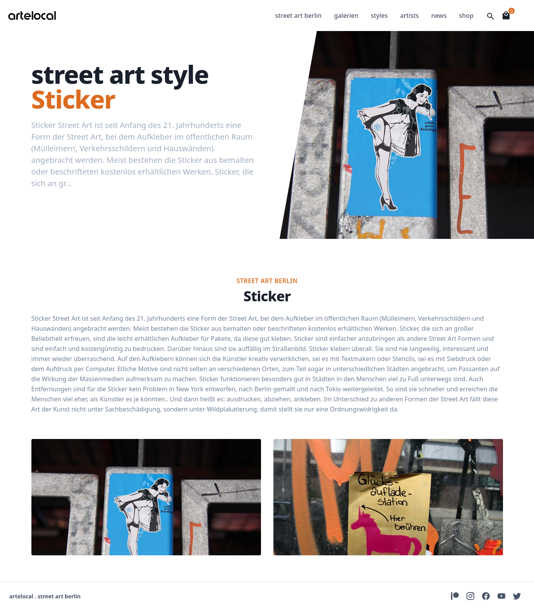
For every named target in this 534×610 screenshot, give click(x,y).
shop (466, 15)
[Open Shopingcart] (506, 15)
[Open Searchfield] (490, 16)
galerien (346, 15)
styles (379, 15)
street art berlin (298, 15)
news (439, 15)
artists (409, 15)
